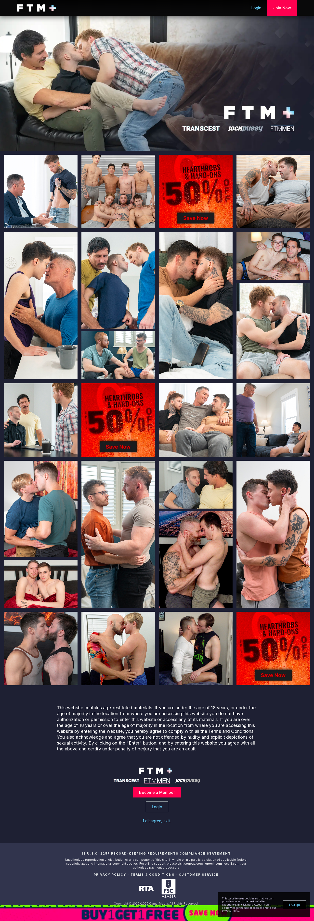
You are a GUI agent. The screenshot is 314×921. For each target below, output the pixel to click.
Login (256, 7)
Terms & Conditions (152, 874)
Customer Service (199, 874)
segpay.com (193, 863)
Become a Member (157, 792)
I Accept (294, 905)
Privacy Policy (110, 874)
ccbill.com (231, 863)
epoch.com (213, 863)
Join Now (282, 7)
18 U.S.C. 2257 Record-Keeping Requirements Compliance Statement (156, 853)
